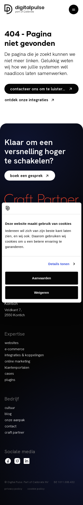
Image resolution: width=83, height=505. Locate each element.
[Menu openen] (74, 9)
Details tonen (58, 264)
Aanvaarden (41, 278)
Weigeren (41, 292)
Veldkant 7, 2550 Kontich (14, 312)
